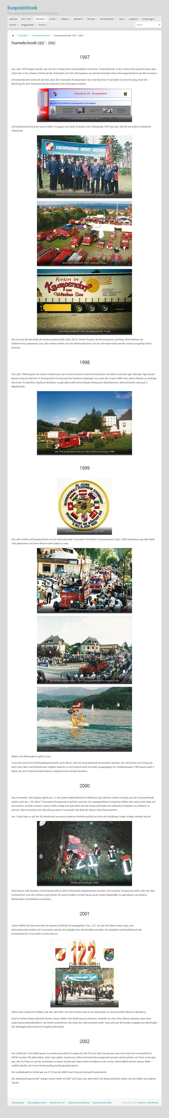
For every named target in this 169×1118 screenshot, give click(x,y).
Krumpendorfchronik (22, 8)
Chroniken (23, 35)
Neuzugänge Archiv (37, 1102)
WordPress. (153, 1102)
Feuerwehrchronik (40, 35)
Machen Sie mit (57, 1102)
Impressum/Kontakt (102, 1102)
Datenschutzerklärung (78, 1102)
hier (49, 756)
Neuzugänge (18, 1102)
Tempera (141, 1102)
